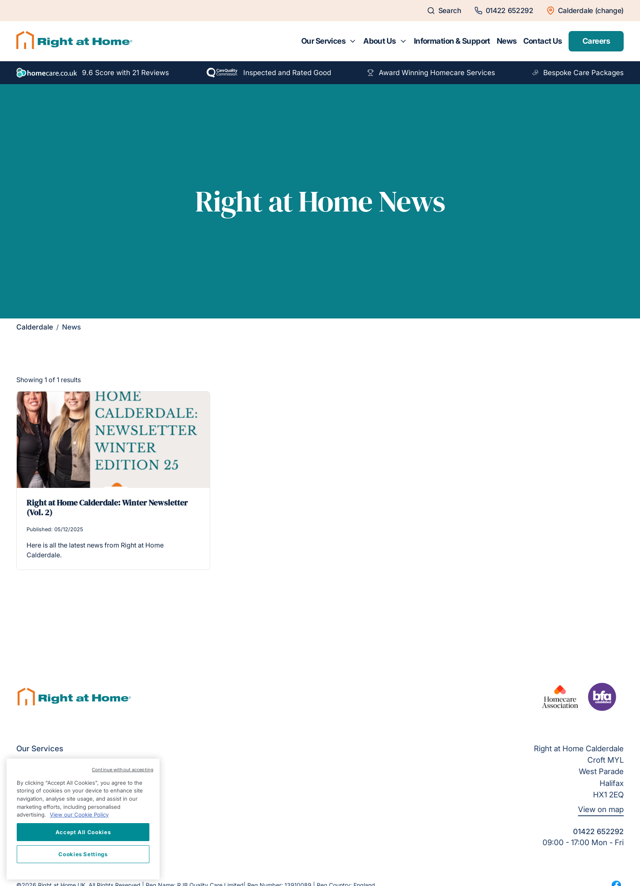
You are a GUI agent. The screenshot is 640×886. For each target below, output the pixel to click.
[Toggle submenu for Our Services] (353, 41)
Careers (596, 41)
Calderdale (34, 327)
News (507, 41)
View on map (601, 809)
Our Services (323, 41)
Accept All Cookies (83, 832)
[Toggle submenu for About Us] (403, 41)
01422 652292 (598, 831)
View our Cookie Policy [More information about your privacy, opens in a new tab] (79, 814)
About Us (379, 41)
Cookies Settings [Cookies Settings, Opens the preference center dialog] (83, 854)
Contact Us (542, 41)
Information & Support (452, 41)
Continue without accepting (122, 769)
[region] (83, 819)
